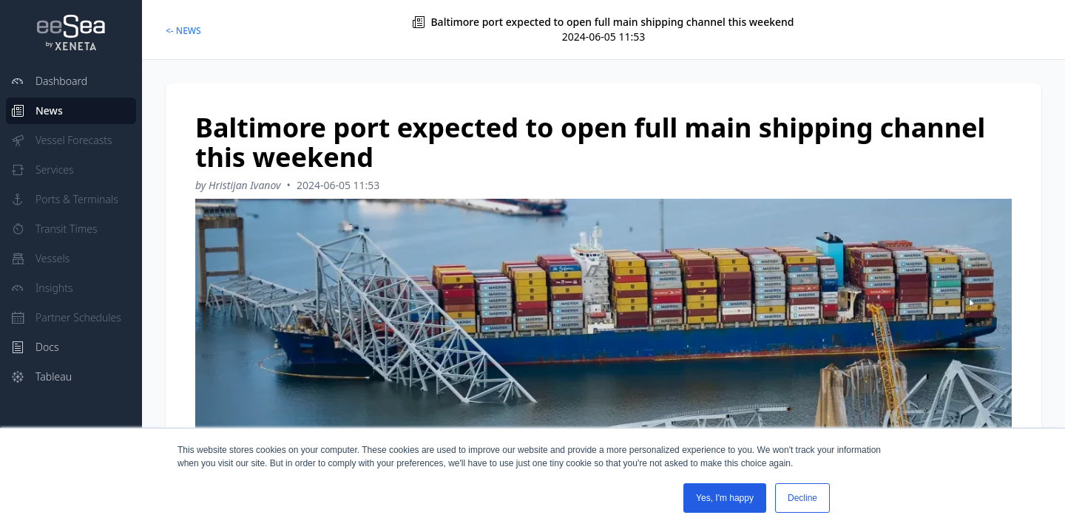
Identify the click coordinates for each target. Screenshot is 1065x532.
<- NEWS (183, 30)
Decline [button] (802, 498)
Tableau (42, 376)
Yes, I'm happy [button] (725, 498)
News (37, 110)
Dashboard (49, 81)
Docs (35, 347)
